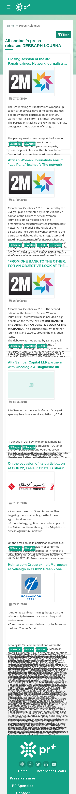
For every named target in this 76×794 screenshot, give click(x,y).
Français (15, 143)
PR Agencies (22, 785)
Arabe (42, 245)
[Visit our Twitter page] (38, 764)
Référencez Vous (51, 771)
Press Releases (23, 778)
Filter (63, 34)
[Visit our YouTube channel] (53, 764)
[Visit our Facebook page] (30, 764)
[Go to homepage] (38, 749)
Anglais (30, 143)
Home (11, 25)
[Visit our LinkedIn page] (46, 764)
